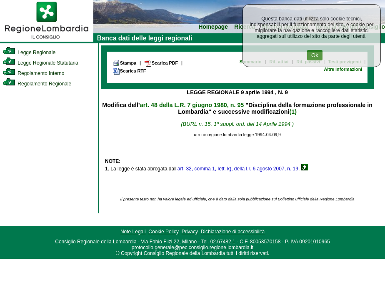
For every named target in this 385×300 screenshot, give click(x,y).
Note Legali (133, 232)
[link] (46, 40)
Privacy (190, 232)
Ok (314, 55)
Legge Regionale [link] (28, 52)
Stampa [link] (124, 63)
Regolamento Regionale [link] (36, 84)
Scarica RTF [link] (129, 71)
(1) (293, 111)
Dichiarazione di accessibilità (233, 232)
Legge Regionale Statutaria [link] (40, 63)
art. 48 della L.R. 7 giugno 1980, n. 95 (192, 105)
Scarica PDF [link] (161, 63)
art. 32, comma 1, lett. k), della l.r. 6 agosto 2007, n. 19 (238, 169)
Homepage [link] (213, 27)
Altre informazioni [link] (343, 69)
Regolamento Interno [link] (33, 73)
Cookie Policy (163, 232)
